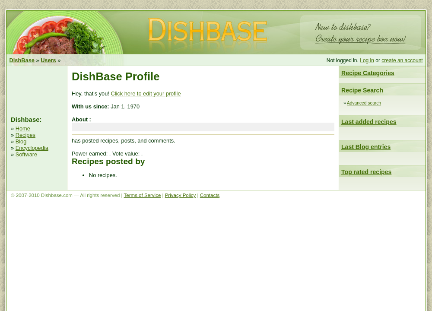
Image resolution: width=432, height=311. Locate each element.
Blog (21, 141)
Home (23, 128)
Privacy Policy (180, 195)
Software (27, 154)
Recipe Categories (367, 73)
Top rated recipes (366, 171)
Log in (367, 60)
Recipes (25, 135)
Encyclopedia (32, 148)
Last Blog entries (366, 146)
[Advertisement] (37, 89)
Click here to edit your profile (146, 93)
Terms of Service (142, 195)
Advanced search (364, 103)
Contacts (209, 195)
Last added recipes (369, 121)
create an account (401, 60)
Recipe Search (362, 90)
